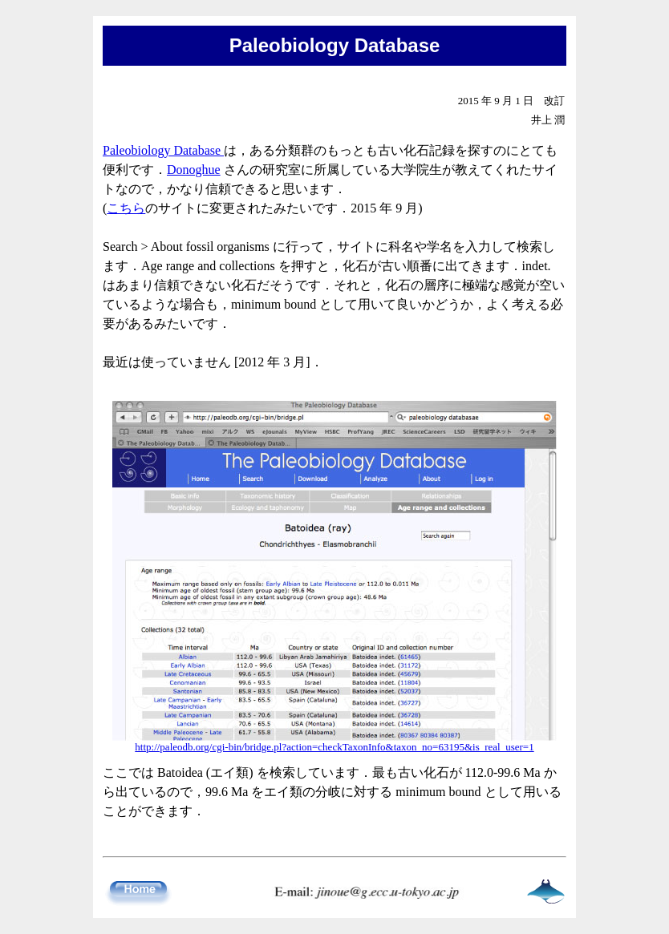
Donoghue (194, 169)
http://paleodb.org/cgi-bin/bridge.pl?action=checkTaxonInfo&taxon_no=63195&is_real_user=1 (334, 747)
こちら (126, 208)
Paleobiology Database (163, 150)
